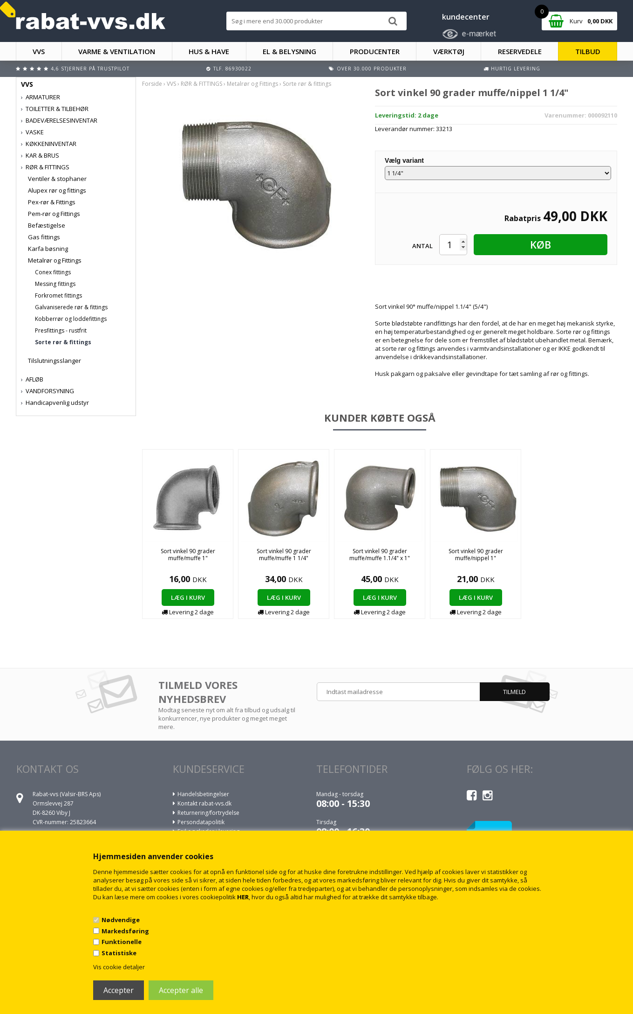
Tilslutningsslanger (54, 360)
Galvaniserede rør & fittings (71, 307)
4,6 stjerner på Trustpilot (90, 68)
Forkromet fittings (58, 295)
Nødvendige (121, 920)
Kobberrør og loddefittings (71, 319)
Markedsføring (125, 931)
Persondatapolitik (201, 822)
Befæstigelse (46, 225)
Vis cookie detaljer (119, 967)
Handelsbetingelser (203, 794)
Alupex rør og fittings (57, 190)
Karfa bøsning (48, 248)
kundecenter (466, 17)
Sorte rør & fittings (63, 342)
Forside (152, 84)
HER (243, 897)
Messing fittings (55, 284)
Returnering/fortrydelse (208, 813)
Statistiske (119, 953)
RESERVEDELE (520, 51)
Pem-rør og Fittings (54, 213)
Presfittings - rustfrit (61, 330)
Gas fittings (44, 237)
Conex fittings (53, 272)
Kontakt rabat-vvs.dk (204, 803)
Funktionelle (122, 942)
